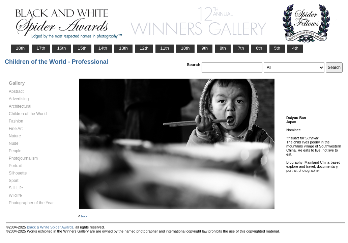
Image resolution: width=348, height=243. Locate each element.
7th (241, 48)
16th (61, 48)
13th (123, 48)
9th (205, 48)
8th (223, 48)
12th (144, 48)
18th (20, 48)
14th (103, 48)
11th (164, 48)
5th (277, 48)
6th (259, 48)
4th (295, 48)
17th (41, 48)
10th (185, 48)
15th (82, 48)
